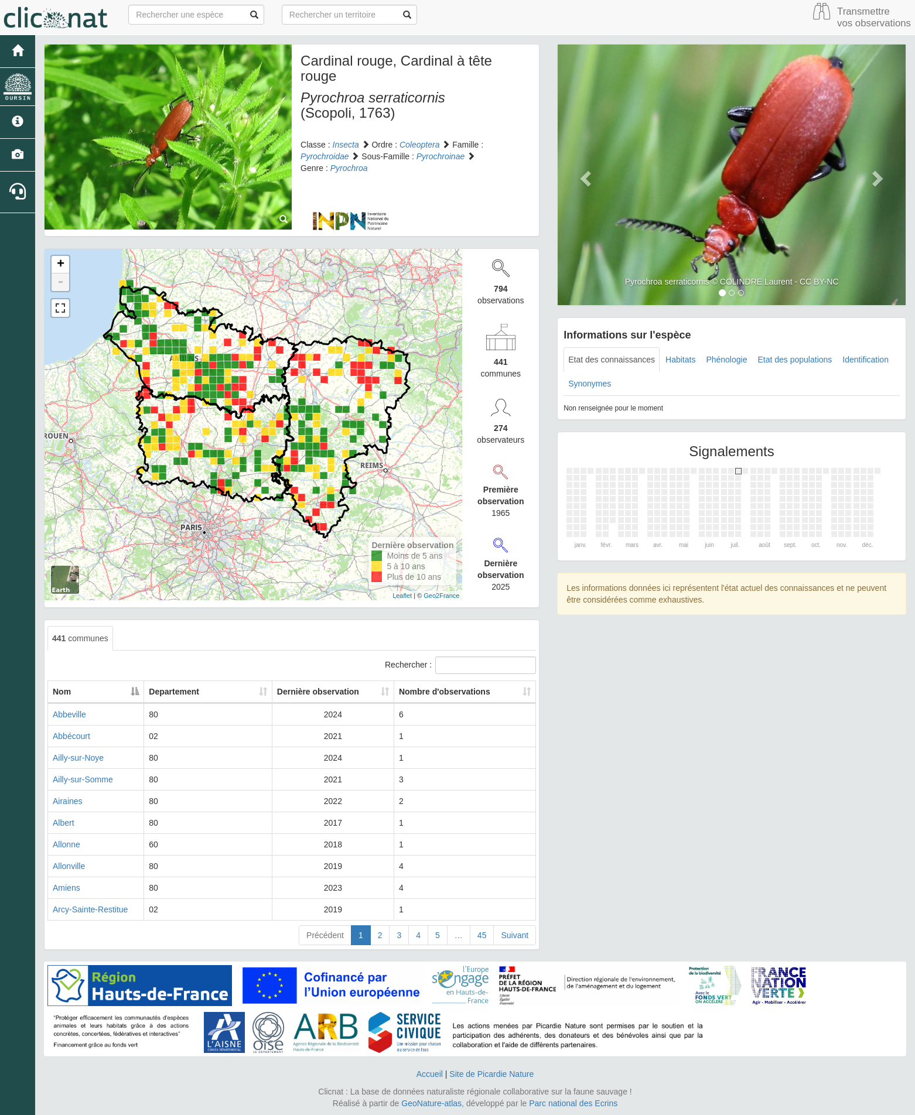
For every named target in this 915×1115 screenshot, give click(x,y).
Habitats (680, 359)
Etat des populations (794, 359)
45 (482, 935)
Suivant (514, 935)
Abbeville (69, 714)
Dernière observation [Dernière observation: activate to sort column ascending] (318, 691)
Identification (865, 359)
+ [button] (60, 264)
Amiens (66, 887)
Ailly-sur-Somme (83, 779)
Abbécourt (71, 736)
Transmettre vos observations (874, 17)
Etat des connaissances (611, 359)
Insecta (346, 144)
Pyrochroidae (325, 156)
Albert (63, 822)
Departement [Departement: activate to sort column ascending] (214, 691)
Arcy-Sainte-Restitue (90, 909)
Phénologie (726, 359)
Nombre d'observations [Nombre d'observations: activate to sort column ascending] (449, 691)
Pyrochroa (349, 168)
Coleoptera (420, 144)
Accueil (429, 1074)
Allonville (69, 866)
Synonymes (589, 383)
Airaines (68, 801)
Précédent (325, 935)
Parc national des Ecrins (573, 1103)
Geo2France (441, 595)
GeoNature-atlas (431, 1103)
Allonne (66, 844)
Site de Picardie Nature (491, 1074)
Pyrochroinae (440, 156)
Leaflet (402, 595)
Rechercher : (460, 665)
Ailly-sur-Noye (78, 757)
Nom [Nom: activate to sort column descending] (62, 691)
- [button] (60, 282)
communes (80, 638)
